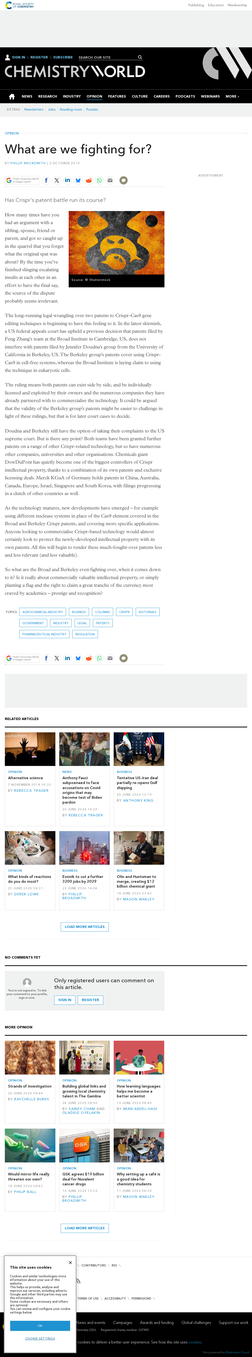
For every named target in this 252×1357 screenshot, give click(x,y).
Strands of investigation (30, 1086)
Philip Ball (25, 1192)
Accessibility (115, 1298)
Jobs (52, 109)
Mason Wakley (139, 899)
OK (40, 1326)
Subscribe (63, 57)
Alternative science (25, 778)
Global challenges (196, 1322)
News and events (90, 1322)
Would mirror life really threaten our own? (28, 1176)
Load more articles (85, 927)
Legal (82, 623)
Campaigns (122, 1322)
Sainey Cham (82, 1109)
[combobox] (109, 57)
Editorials (147, 612)
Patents (103, 623)
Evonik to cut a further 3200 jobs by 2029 (82, 879)
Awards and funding (157, 1322)
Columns (102, 612)
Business (79, 612)
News (67, 772)
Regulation (85, 634)
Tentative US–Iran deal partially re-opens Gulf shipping (137, 783)
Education (216, 5)
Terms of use (88, 1298)
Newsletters (34, 109)
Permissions (141, 1298)
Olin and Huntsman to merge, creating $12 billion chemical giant (136, 881)
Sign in (64, 1000)
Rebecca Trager (31, 791)
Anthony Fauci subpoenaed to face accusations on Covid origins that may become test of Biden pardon (82, 790)
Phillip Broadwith (28, 163)
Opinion (12, 133)
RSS (114, 1265)
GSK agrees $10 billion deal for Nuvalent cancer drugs (83, 1179)
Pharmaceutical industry (44, 634)
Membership (237, 5)
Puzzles (92, 109)
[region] (40, 1304)
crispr (124, 612)
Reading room (71, 109)
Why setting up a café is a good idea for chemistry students (138, 1179)
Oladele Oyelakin (81, 1113)
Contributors (94, 1265)
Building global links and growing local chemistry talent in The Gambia (84, 1091)
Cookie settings (40, 1338)
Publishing (196, 5)
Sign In (18, 57)
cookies (195, 1342)
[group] (231, 96)
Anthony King (138, 801)
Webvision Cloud (237, 1352)
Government (33, 623)
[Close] (70, 1262)
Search (140, 57)
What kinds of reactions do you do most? (29, 879)
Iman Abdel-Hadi (140, 1109)
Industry (60, 623)
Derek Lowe (26, 894)
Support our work (233, 1322)
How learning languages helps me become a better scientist (138, 1091)
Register (39, 57)
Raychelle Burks (31, 1099)
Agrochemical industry (42, 612)
